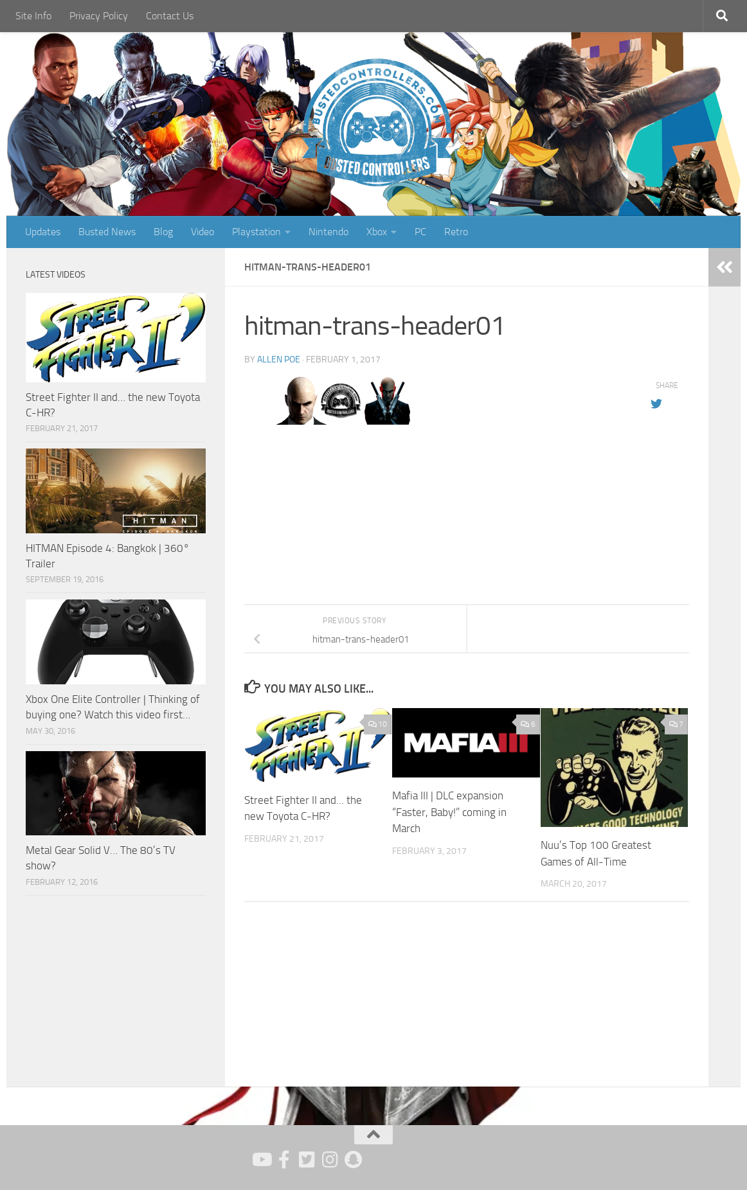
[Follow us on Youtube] (261, 1160)
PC (420, 232)
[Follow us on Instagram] (330, 1160)
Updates (42, 232)
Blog (163, 232)
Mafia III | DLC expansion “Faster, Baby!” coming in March (449, 812)
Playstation (256, 232)
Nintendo (328, 232)
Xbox (376, 232)
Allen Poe (278, 359)
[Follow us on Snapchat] (354, 1160)
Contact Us (170, 16)
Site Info (33, 16)
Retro (456, 232)
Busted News (107, 232)
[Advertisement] (115, 992)
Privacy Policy (98, 16)
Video (202, 232)
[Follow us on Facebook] (284, 1160)
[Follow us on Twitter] (307, 1160)
